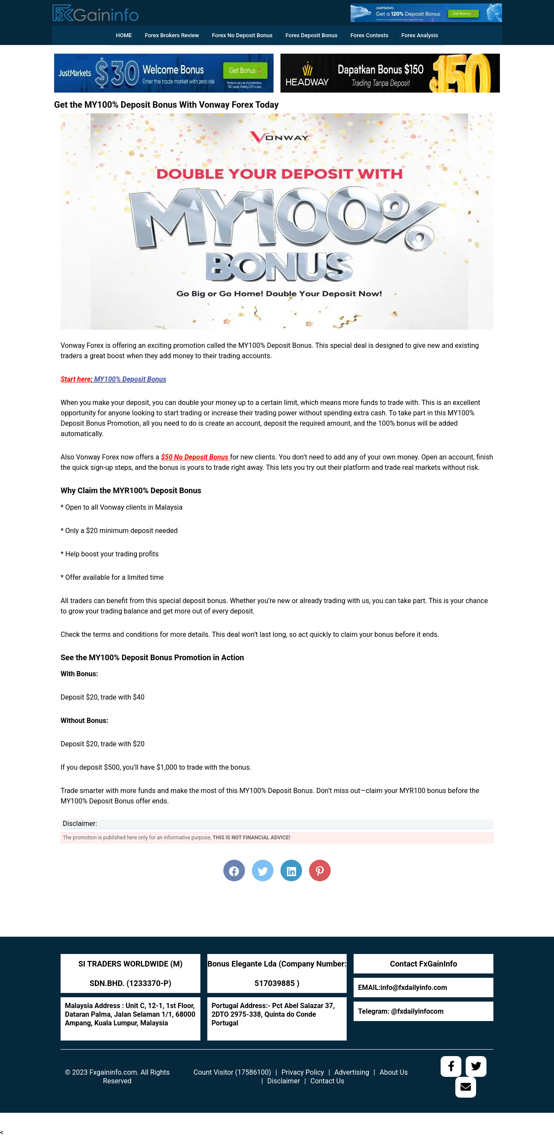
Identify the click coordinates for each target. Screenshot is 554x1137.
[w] (164, 73)
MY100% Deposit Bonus (130, 379)
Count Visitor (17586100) (232, 1072)
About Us (394, 1072)
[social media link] (451, 1066)
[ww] (426, 12)
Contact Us (327, 1081)
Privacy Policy (302, 1072)
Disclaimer (283, 1081)
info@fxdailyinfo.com (413, 987)
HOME (124, 35)
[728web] (390, 73)
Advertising (352, 1072)
